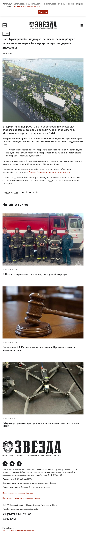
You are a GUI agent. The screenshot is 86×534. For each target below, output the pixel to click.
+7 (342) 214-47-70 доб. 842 (17, 516)
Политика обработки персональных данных (22, 498)
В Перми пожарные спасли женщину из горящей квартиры (35, 274)
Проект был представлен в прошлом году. (51, 172)
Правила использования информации (19, 493)
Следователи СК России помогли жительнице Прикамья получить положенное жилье (39, 349)
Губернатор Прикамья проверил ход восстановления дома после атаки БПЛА (41, 425)
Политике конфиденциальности (26, 6)
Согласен (43, 12)
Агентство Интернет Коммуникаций (18, 530)
